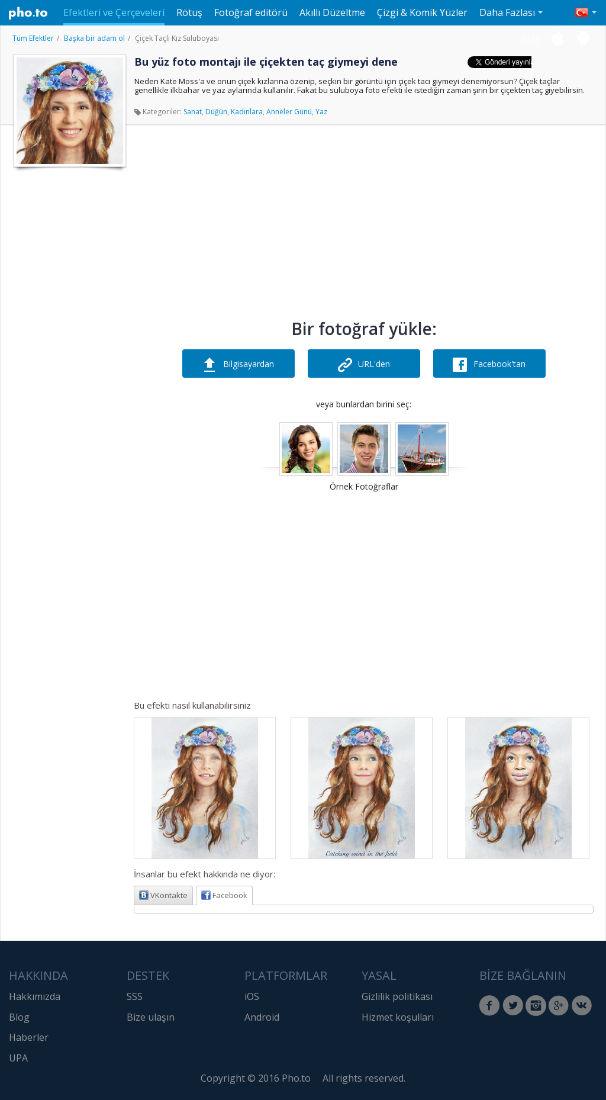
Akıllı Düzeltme (332, 12)
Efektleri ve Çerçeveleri (114, 12)
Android (261, 1017)
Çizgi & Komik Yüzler (422, 12)
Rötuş (189, 12)
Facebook (224, 895)
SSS (135, 996)
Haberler (29, 1037)
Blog (530, 38)
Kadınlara (247, 112)
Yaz (321, 112)
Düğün (216, 112)
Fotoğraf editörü (251, 12)
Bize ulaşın (151, 1017)
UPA (18, 1057)
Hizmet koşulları (398, 1017)
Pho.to (28, 13)
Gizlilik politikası (397, 996)
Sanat (192, 112)
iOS (251, 996)
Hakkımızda (34, 996)
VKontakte (163, 895)
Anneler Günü (289, 112)
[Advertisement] (68, 351)
